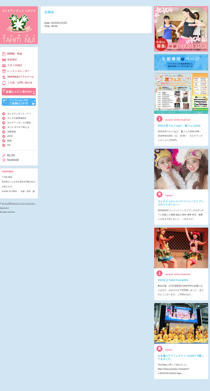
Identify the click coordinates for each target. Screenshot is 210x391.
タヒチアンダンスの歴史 (19, 122)
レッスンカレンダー (18, 71)
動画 (9, 140)
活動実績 (11, 131)
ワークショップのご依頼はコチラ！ (19, 102)
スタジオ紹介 (14, 65)
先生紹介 (12, 59)
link (8, 145)
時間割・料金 (14, 53)
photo (10, 136)
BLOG (11, 155)
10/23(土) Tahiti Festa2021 (173, 280)
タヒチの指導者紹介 (17, 118)
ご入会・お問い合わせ (19, 82)
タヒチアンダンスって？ (19, 113)
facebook (13, 159)
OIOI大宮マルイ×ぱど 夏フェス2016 (179, 125)
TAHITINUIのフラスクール (20, 76)
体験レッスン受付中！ (19, 91)
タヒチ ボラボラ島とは (18, 127)
